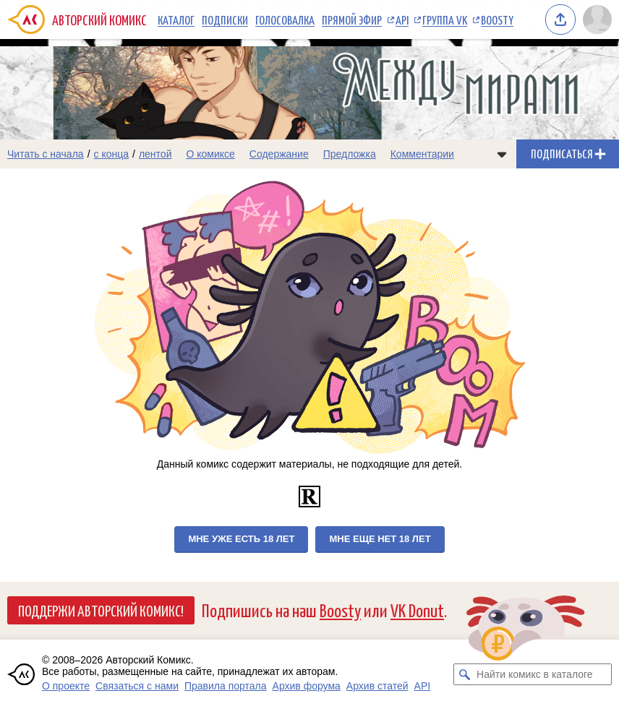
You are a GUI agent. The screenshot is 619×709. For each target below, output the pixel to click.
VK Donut (417, 609)
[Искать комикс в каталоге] (464, 674)
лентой (155, 154)
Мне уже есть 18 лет (241, 538)
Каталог (176, 19)
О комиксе (210, 154)
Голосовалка (285, 19)
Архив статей (377, 686)
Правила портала (225, 686)
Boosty (497, 19)
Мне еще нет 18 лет (379, 538)
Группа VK (444, 19)
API (402, 19)
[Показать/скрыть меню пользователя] (597, 19)
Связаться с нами (137, 686)
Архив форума (307, 686)
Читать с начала (45, 154)
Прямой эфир (352, 19)
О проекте (66, 686)
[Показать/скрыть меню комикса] (501, 153)
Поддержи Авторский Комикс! (101, 610)
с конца (111, 154)
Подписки (225, 19)
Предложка (349, 154)
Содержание (279, 154)
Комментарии (422, 154)
